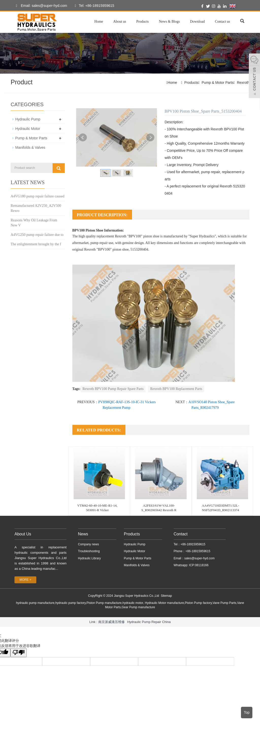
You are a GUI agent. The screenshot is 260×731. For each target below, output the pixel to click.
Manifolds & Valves (30, 147)
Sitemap (166, 596)
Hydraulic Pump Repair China (149, 622)
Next (150, 137)
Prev (83, 137)
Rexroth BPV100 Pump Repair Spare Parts (113, 389)
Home (98, 21)
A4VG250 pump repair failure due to (37, 235)
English (239, 6)
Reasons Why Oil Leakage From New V (34, 222)
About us (119, 21)
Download (197, 21)
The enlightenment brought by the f (36, 244)
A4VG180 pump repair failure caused (37, 196)
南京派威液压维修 (111, 622)
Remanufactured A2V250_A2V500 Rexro (36, 208)
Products (142, 21)
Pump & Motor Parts (218, 82)
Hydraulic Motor (27, 129)
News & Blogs (169, 21)
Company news (88, 544)
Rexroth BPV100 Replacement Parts (176, 389)
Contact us (222, 21)
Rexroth (243, 82)
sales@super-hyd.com (199, 558)
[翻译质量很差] (18, 652)
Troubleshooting (89, 551)
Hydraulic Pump (27, 119)
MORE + (25, 579)
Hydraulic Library (89, 558)
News (83, 534)
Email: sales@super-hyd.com (40, 6)
